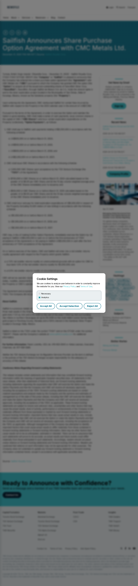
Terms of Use (86, 286)
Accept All (46, 306)
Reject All (92, 306)
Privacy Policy (69, 286)
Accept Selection (69, 306)
